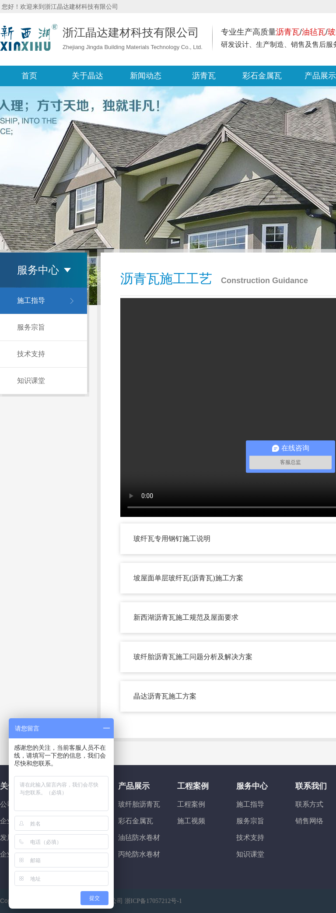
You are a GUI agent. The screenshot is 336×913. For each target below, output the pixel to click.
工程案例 (193, 786)
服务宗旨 (31, 327)
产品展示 (134, 786)
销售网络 (309, 821)
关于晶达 (87, 75)
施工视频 (191, 821)
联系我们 (311, 786)
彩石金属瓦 (135, 821)
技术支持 (31, 354)
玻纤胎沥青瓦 (139, 804)
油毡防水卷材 (139, 837)
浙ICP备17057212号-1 (153, 901)
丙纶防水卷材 (139, 854)
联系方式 (309, 804)
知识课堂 (31, 380)
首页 (29, 75)
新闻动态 (145, 75)
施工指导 (31, 300)
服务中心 (252, 786)
